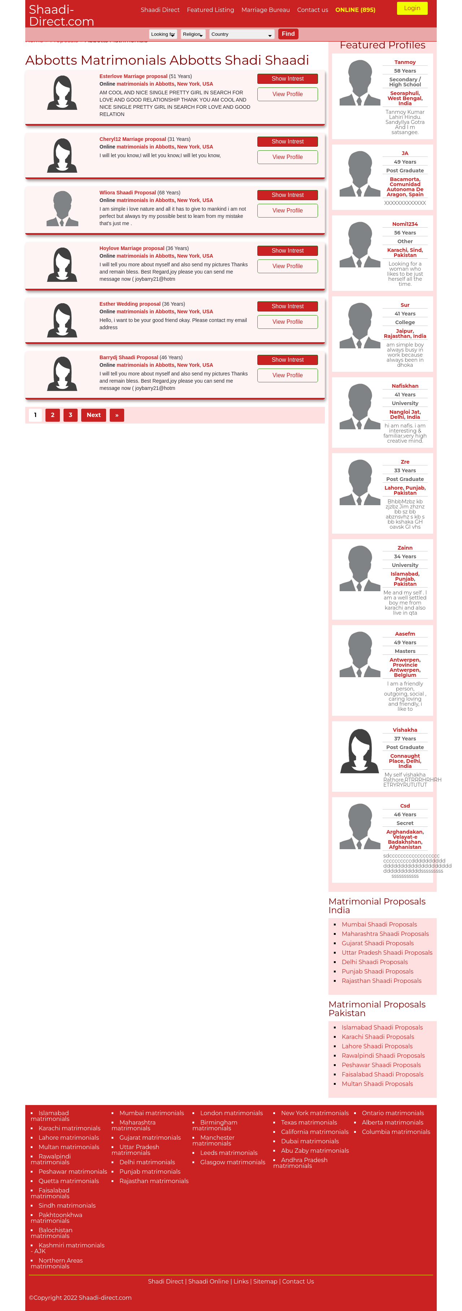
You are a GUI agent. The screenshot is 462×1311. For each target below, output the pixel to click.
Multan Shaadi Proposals (377, 1083)
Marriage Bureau (265, 10)
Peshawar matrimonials (73, 1171)
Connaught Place (404, 758)
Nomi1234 (405, 224)
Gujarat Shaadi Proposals (378, 943)
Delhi (397, 417)
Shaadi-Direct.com (62, 15)
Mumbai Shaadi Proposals (379, 924)
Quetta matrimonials (69, 1181)
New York (188, 84)
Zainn (405, 548)
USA (207, 84)
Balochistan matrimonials (52, 1233)
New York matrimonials (315, 1113)
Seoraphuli (404, 93)
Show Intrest (288, 79)
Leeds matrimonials (229, 1152)
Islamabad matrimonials (50, 1116)
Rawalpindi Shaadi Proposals (383, 1055)
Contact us (312, 10)
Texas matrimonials (309, 1122)
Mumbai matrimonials (151, 1113)
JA (405, 153)
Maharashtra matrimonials (134, 1125)
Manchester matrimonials (213, 1140)
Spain (416, 194)
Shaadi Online (208, 1281)
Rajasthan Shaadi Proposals (382, 980)
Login (412, 8)
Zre (405, 462)
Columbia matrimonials (396, 1132)
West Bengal (405, 98)
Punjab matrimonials (149, 1171)
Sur (405, 305)
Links (241, 1281)
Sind (416, 250)
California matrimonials (315, 1132)
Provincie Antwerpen (404, 667)
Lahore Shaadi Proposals (377, 1046)
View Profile (288, 94)
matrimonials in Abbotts (145, 84)
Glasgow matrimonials (232, 1162)
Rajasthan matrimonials (154, 1181)
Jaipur (404, 331)
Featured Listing (210, 10)
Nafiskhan (405, 386)
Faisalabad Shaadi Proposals (382, 1074)
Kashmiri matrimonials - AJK (67, 1248)
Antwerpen (404, 660)
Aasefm (405, 634)
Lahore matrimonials (69, 1137)
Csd (405, 806)
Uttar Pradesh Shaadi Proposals (387, 952)
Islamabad (404, 574)
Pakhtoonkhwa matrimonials (57, 1218)
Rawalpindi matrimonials (51, 1159)
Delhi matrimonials (147, 1162)
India (405, 103)
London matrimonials (231, 1113)
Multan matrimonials (69, 1147)
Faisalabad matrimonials (50, 1193)
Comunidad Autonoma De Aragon (405, 189)
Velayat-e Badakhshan (404, 839)
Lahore (393, 488)
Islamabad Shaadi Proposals (382, 1027)
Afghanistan (405, 847)
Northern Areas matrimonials (57, 1263)
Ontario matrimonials (393, 1113)
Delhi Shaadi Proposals (375, 962)
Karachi (397, 250)
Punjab (415, 488)
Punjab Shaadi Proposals (377, 971)
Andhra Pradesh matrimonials (300, 1163)
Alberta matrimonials (392, 1122)
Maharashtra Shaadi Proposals (385, 933)
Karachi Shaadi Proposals (378, 1036)
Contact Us (298, 1281)
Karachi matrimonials (69, 1128)
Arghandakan (405, 832)
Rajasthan (397, 336)
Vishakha (405, 730)
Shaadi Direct (160, 10)
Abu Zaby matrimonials (315, 1150)
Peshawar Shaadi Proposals (381, 1065)
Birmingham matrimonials (214, 1125)
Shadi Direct (165, 1281)
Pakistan (405, 255)
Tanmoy (405, 62)
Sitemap (265, 1281)
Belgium (405, 675)
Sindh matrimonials (67, 1205)
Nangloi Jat (404, 412)
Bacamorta (404, 179)
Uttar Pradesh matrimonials (136, 1150)
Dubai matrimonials (310, 1141)
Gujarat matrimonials (150, 1137)
